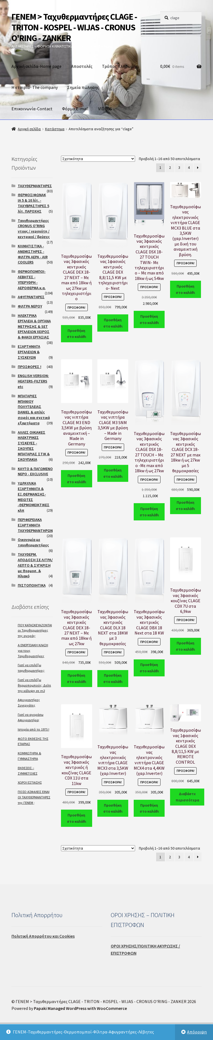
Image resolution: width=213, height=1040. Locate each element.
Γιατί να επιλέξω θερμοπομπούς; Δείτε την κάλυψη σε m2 (34, 685)
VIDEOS (105, 108)
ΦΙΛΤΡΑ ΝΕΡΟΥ (30, 306)
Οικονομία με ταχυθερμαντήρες (33, 542)
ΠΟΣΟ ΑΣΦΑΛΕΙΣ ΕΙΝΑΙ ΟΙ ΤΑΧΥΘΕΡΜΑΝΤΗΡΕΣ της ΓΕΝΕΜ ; (34, 797)
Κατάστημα (55, 128)
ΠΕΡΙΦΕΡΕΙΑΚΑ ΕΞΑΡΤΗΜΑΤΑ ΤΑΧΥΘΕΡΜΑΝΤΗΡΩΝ (35, 525)
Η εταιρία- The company (34, 87)
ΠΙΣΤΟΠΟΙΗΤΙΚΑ (32, 585)
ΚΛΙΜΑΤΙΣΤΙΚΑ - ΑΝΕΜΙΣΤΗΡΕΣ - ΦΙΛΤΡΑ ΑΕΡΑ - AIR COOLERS (33, 254)
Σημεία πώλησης (83, 87)
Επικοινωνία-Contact (31, 108)
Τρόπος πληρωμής (120, 66)
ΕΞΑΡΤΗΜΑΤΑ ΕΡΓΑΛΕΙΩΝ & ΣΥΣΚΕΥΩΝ (29, 352)
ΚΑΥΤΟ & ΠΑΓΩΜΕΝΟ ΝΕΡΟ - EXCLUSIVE (35, 471)
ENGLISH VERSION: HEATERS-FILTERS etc (33, 381)
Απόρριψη (197, 1032)
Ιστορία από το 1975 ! (33, 729)
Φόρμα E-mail (75, 108)
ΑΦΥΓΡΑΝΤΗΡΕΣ (31, 296)
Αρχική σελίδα (29, 128)
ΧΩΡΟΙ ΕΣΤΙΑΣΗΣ (30, 782)
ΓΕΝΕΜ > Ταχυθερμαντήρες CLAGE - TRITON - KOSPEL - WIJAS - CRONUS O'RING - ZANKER (74, 27)
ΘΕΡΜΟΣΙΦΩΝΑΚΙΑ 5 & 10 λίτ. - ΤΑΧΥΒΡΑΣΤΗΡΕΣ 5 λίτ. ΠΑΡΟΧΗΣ (33, 202)
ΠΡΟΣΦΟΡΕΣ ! (29, 366)
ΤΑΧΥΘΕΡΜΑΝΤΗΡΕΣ (35, 185)
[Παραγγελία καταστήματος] (98, 159)
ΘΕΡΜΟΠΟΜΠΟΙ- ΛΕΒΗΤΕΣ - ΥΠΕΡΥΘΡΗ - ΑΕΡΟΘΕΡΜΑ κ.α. (32, 279)
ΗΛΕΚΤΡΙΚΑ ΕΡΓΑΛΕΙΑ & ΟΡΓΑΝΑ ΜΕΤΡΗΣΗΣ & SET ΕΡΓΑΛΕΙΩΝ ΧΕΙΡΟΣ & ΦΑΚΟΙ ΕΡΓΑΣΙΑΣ (34, 326)
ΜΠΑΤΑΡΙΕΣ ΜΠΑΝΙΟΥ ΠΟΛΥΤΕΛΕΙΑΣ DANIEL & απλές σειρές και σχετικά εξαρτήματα (34, 409)
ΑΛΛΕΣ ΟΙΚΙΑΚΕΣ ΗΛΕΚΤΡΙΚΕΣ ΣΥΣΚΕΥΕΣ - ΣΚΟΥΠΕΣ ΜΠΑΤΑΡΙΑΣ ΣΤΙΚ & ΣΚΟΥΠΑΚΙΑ (34, 446)
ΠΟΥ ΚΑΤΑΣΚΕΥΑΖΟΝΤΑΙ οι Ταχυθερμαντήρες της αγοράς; (35, 630)
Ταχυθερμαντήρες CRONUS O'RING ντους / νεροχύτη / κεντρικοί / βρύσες (34, 228)
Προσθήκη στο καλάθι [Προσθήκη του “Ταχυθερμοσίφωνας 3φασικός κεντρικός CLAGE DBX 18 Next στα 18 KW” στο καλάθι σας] (149, 667)
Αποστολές (81, 66)
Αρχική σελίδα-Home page (36, 66)
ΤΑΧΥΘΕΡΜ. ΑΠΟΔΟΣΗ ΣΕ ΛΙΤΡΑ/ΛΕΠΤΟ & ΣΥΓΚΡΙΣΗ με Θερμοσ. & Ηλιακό (35, 565)
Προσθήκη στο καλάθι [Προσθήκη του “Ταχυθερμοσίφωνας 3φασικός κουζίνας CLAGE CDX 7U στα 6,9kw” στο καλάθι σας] (185, 646)
